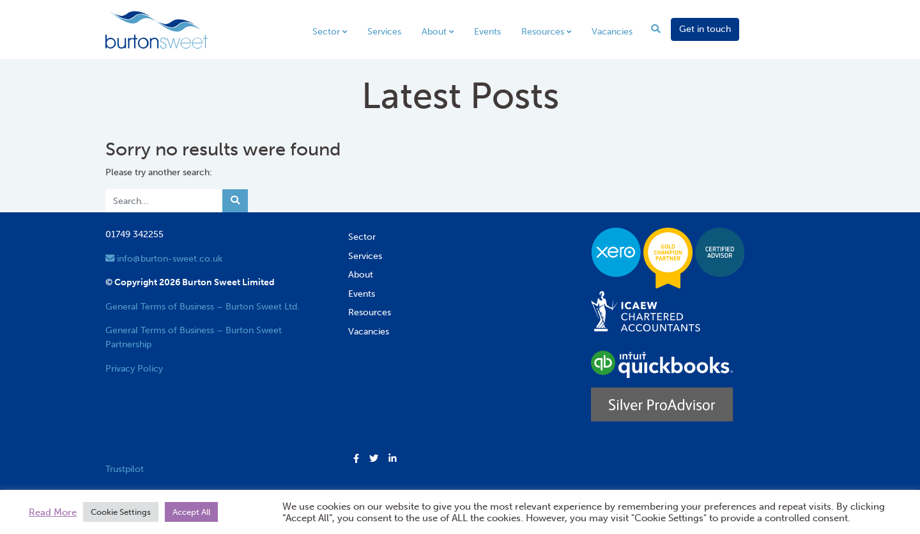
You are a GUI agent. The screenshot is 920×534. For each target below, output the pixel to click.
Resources (542, 31)
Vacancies (612, 31)
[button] (356, 459)
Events (487, 31)
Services (384, 31)
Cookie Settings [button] (121, 512)
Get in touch (705, 29)
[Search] (164, 200)
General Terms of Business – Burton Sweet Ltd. (202, 306)
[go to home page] (156, 29)
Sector (326, 31)
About (434, 31)
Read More (53, 512)
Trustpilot (124, 469)
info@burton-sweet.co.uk (163, 258)
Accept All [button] (191, 512)
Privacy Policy (134, 368)
